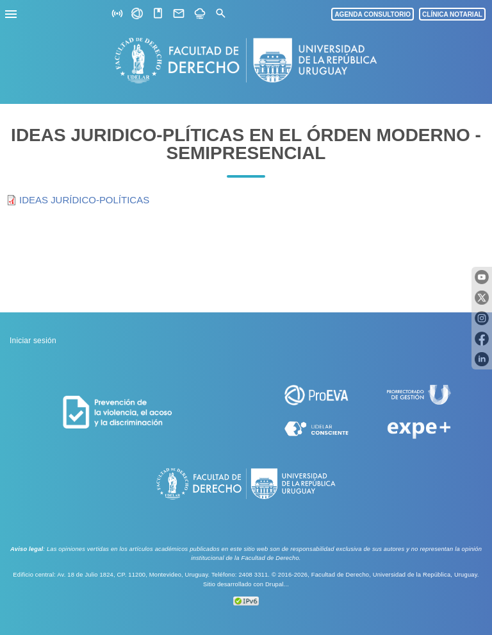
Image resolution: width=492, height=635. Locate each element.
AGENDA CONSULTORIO (372, 14)
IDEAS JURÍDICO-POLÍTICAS (84, 199)
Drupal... (277, 584)
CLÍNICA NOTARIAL (452, 14)
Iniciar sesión (33, 340)
